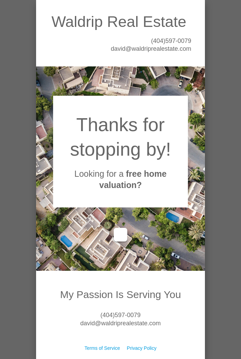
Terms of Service (102, 348)
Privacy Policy (142, 348)
